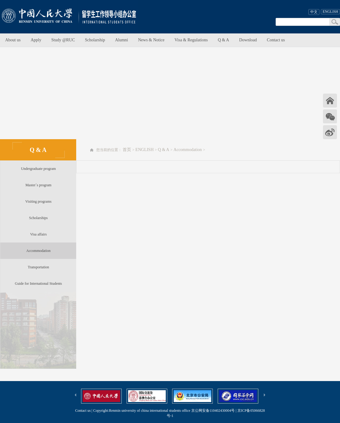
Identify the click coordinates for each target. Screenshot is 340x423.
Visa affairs (38, 234)
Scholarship (95, 40)
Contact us (276, 40)
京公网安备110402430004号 (213, 410)
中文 (314, 12)
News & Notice (151, 40)
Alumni (121, 40)
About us (13, 40)
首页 (127, 149)
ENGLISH (330, 11)
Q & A (223, 40)
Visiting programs (38, 201)
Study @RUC (63, 40)
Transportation (38, 267)
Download (248, 40)
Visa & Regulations (191, 40)
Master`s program (38, 185)
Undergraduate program (38, 169)
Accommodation (38, 251)
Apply (36, 40)
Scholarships (38, 218)
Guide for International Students (38, 283)
